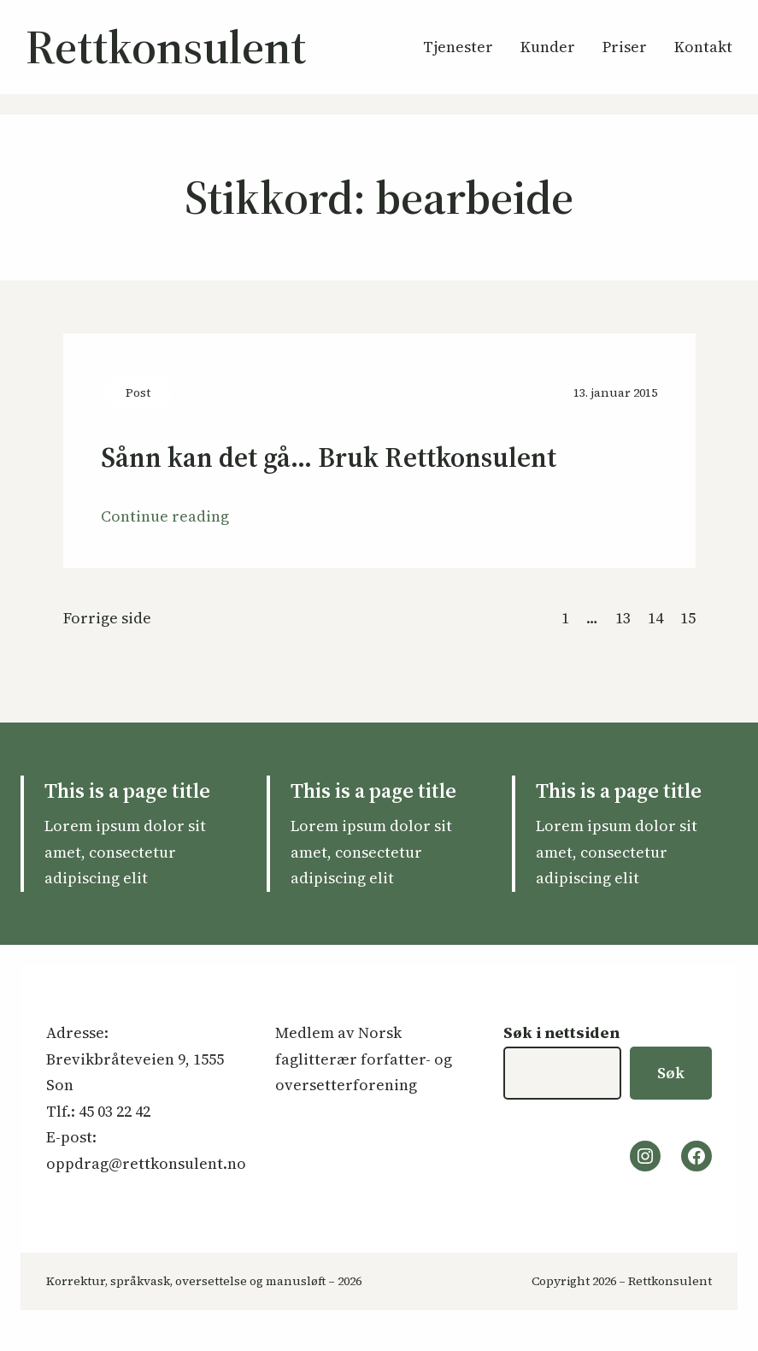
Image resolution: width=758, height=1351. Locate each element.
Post (138, 392)
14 (655, 617)
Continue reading (165, 516)
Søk (671, 1072)
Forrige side (107, 617)
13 (623, 617)
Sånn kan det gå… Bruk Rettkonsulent (328, 458)
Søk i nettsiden (561, 1032)
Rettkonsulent (166, 47)
